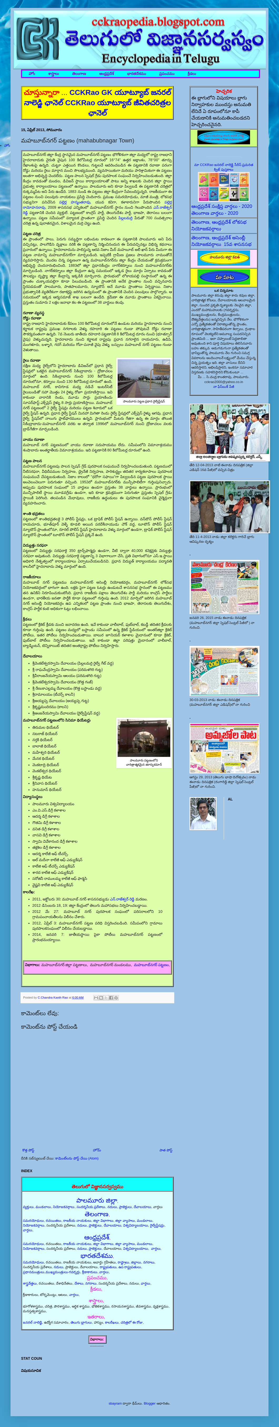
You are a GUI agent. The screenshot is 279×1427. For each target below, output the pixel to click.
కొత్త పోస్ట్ (28, 1150)
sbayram (115, 1403)
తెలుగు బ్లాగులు (81, 1322)
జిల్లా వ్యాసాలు (125, 1221)
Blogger (150, 1403)
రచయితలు (53, 1221)
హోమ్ (97, 1150)
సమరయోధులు (33, 1221)
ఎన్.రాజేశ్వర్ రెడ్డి (122, 899)
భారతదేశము (136, 74)
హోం (32, 74)
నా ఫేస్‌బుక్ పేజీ (223, 387)
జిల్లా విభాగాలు (103, 1221)
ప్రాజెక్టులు (125, 1207)
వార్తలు (27, 1230)
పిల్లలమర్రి (125, 218)
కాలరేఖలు (112, 1322)
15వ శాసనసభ (238, 244)
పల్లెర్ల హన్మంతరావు (74, 202)
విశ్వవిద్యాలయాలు (135, 1225)
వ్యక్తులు (28, 1207)
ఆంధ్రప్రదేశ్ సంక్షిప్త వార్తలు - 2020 (221, 206)
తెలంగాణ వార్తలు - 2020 (214, 213)
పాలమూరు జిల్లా (96, 1200)
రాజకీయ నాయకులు (77, 1221)
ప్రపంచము (167, 74)
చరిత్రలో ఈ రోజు (132, 1322)
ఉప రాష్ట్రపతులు (129, 1267)
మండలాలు (43, 1207)
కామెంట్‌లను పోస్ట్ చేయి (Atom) (76, 1158)
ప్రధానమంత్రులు (33, 1272)
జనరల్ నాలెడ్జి (32, 1322)
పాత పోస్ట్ (166, 1150)
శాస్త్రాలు (53, 74)
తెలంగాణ (79, 74)
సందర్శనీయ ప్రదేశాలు (91, 1207)
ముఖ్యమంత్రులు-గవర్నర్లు (63, 1272)
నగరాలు (149, 1262)
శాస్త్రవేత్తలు (30, 1283)
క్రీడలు (192, 74)
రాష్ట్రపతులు (108, 1267)
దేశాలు (78, 1283)
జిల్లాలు (136, 1262)
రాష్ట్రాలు (123, 1262)
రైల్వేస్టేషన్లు (157, 1225)
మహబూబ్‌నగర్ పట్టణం (151, 965)
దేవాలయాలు (142, 1207)
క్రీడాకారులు (89, 1272)
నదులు (112, 1207)
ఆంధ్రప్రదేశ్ (106, 74)
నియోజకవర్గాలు (63, 1207)
